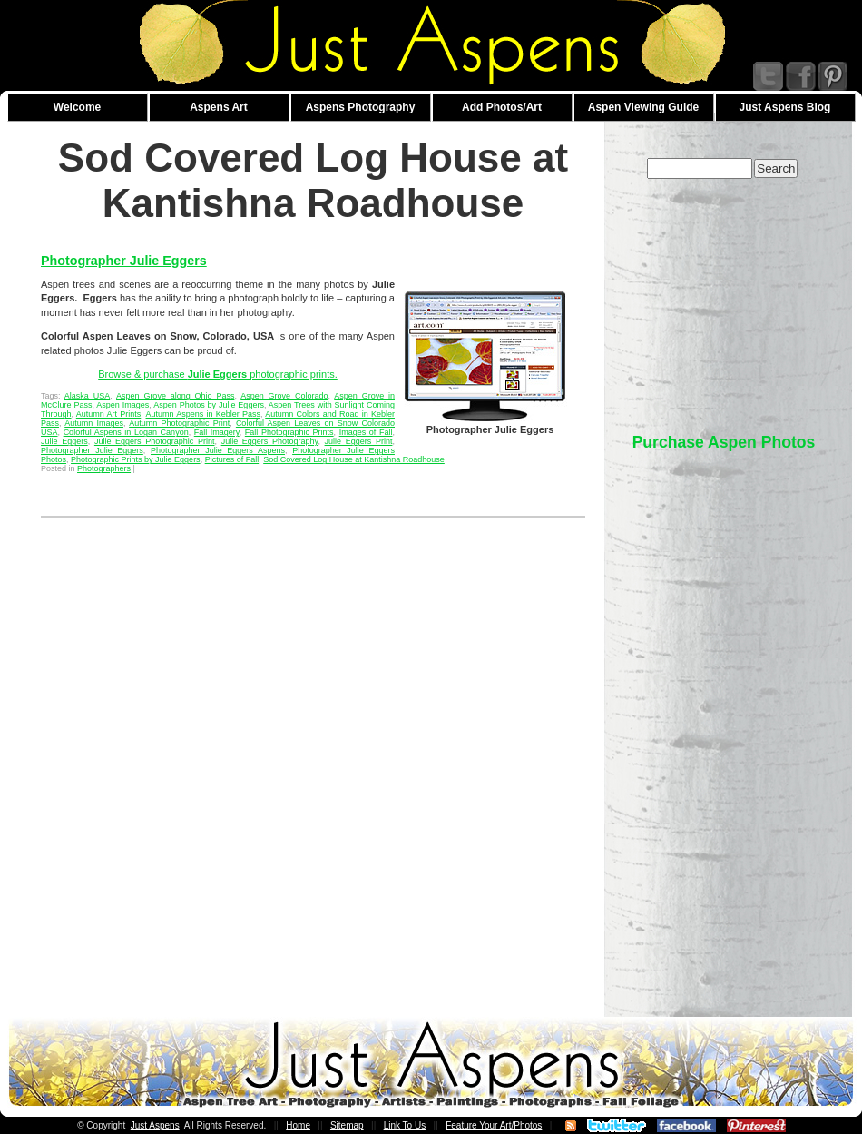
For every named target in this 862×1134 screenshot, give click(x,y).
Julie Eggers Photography (269, 441)
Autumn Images (93, 423)
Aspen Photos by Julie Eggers (208, 404)
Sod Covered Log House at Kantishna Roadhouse (354, 459)
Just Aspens (155, 1125)
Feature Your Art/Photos (494, 1125)
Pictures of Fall (232, 459)
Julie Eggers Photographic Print (154, 441)
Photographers (104, 468)
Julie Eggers (64, 441)
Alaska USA (87, 395)
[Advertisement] (724, 297)
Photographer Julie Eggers (124, 260)
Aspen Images (122, 404)
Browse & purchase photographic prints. (218, 374)
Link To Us (405, 1125)
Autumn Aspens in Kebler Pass (203, 414)
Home (298, 1125)
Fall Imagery (217, 432)
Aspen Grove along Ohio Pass (175, 395)
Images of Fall (366, 432)
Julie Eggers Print (359, 441)
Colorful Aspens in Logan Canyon (126, 432)
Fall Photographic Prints (289, 432)
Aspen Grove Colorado (284, 395)
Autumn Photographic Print (179, 423)
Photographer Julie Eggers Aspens (218, 450)
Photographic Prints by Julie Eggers (136, 459)
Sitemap (347, 1125)
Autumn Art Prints (109, 414)
